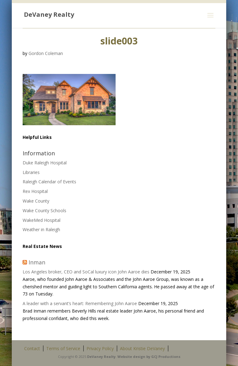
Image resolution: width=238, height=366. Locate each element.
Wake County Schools (44, 210)
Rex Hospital (35, 191)
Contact (32, 348)
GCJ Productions (165, 356)
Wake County (36, 201)
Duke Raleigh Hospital (45, 163)
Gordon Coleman (46, 53)
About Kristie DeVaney (142, 348)
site (128, 356)
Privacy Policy (100, 348)
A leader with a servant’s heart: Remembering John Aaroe (80, 303)
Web (121, 356)
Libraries (31, 172)
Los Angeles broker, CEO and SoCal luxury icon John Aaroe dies (86, 272)
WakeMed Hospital (41, 220)
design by (141, 356)
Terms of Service (63, 348)
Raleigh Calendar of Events (49, 182)
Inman (37, 262)
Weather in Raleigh (41, 229)
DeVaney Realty (101, 356)
